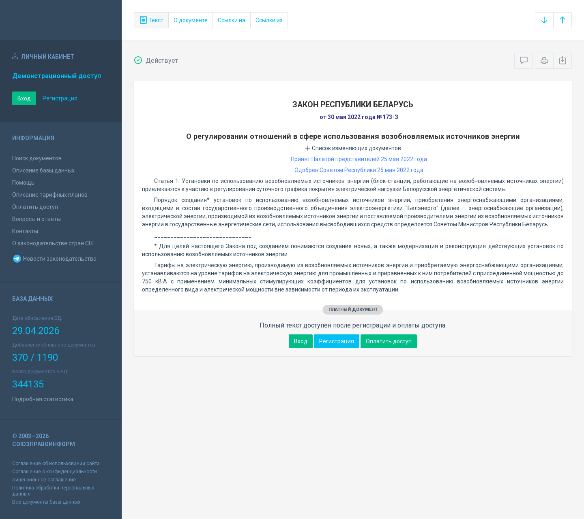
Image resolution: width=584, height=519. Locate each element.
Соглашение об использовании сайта (56, 463)
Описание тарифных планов (50, 194)
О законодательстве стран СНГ (53, 243)
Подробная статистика (42, 399)
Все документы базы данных (46, 502)
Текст (151, 20)
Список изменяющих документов (353, 148)
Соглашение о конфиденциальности (54, 471)
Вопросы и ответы (36, 219)
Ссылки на (231, 20)
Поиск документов (37, 158)
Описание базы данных (43, 170)
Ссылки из (269, 20)
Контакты (25, 231)
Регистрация (60, 98)
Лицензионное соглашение (44, 480)
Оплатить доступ (35, 207)
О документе (191, 20)
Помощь (23, 182)
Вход (24, 98)
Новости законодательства (54, 259)
